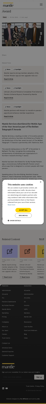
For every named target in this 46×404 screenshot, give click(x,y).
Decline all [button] (23, 215)
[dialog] (23, 202)
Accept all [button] (23, 210)
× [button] (40, 182)
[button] (14, 220)
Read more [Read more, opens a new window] (11, 205)
